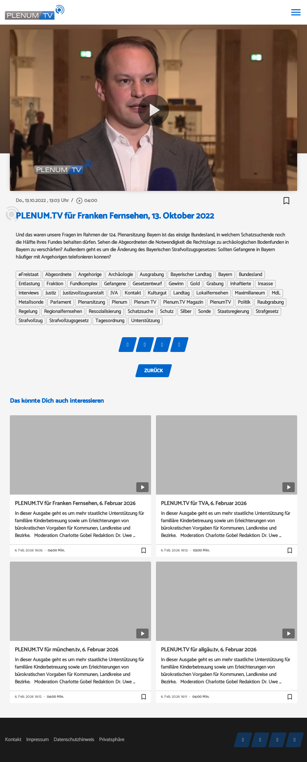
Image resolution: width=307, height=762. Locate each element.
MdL (276, 293)
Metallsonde (30, 302)
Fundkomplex (83, 284)
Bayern (225, 275)
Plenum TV (145, 302)
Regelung (27, 312)
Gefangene (115, 284)
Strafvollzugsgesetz (69, 321)
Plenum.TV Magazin (183, 302)
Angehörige (90, 275)
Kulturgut (157, 293)
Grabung (214, 284)
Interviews (28, 293)
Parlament (60, 302)
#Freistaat (28, 275)
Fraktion (54, 284)
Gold (195, 284)
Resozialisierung (105, 312)
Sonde (204, 312)
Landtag (181, 293)
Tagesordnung (109, 321)
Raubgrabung (270, 302)
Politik (244, 302)
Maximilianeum (250, 293)
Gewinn (176, 284)
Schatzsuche (140, 312)
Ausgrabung (152, 275)
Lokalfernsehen (212, 293)
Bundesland (250, 275)
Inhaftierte (240, 284)
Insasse (265, 284)
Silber (185, 312)
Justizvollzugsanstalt (83, 293)
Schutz (166, 312)
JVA (114, 293)
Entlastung (29, 284)
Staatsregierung (233, 312)
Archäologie (120, 275)
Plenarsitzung (91, 302)
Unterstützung (145, 321)
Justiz (51, 293)
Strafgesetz (267, 312)
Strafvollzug (30, 321)
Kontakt (133, 293)
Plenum (119, 302)
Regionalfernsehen (63, 312)
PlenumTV (220, 302)
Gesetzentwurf (147, 284)
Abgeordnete (58, 275)
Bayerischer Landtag (190, 275)
